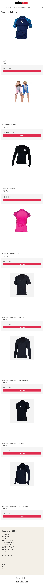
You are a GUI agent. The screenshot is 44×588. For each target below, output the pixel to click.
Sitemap (4, 551)
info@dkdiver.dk (10, 542)
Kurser (3, 561)
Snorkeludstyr (5, 567)
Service (4, 564)
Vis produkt (22, 71)
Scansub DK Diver (22, 578)
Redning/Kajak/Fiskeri (7, 563)
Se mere (4, 568)
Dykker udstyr (5, 559)
